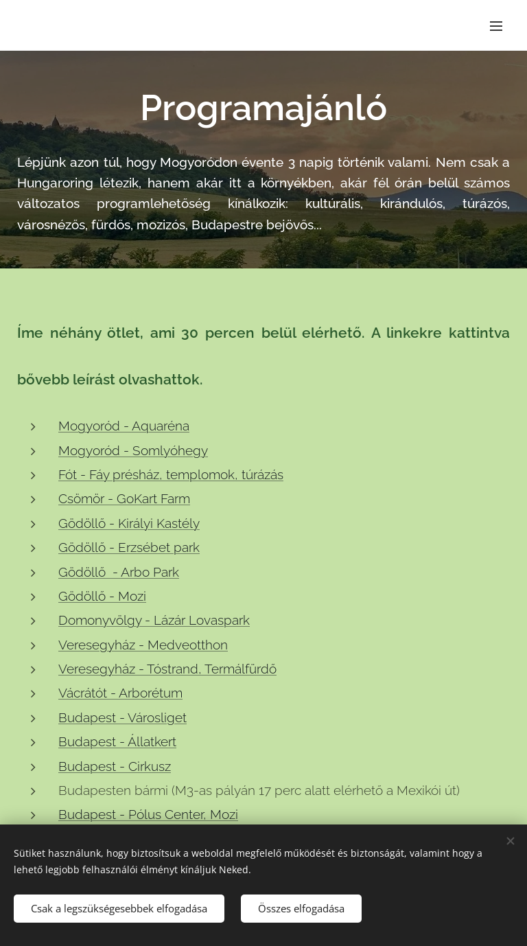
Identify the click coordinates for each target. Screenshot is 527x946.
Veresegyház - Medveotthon (143, 644)
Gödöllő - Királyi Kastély (129, 523)
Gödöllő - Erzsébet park (129, 547)
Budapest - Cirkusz (114, 766)
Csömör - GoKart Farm (124, 499)
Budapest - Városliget (122, 717)
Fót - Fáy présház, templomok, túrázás (170, 474)
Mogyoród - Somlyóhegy (133, 450)
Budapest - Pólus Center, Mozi (148, 814)
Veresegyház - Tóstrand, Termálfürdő (167, 668)
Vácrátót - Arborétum (120, 693)
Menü (496, 26)
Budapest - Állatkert (117, 741)
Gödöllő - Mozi (102, 595)
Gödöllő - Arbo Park (118, 571)
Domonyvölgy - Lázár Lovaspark (154, 619)
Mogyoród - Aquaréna (123, 425)
